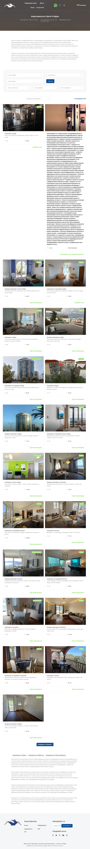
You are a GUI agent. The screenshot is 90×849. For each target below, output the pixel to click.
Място (42, 3)
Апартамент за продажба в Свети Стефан (59, 434)
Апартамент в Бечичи (53, 530)
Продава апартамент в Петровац (56, 482)
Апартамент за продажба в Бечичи (15, 530)
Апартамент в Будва (10, 133)
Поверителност (42, 825)
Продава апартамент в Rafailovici (56, 627)
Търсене (50, 81)
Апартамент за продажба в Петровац (15, 675)
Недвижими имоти (31, 3)
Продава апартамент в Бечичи (13, 579)
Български (82, 5)
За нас (26, 825)
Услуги (32, 7)
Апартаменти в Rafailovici (36, 755)
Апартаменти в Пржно (19, 755)
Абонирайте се (67, 825)
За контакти (40, 7)
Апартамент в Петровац (11, 627)
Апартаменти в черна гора (48, 19)
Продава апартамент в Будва (55, 337)
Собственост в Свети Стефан (29, 19)
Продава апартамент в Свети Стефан (15, 289)
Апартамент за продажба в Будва (56, 289)
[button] (25, 75)
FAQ (39, 829)
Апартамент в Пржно (53, 675)
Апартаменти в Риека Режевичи (56, 755)
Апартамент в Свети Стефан (13, 482)
